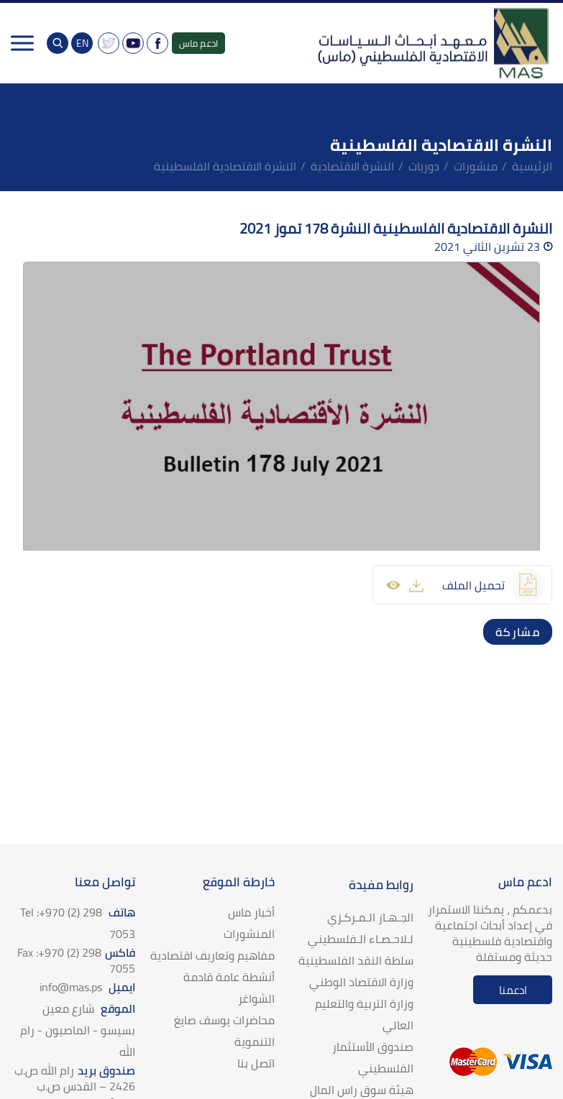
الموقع (77, 1030)
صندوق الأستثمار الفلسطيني (372, 1057)
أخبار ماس (251, 912)
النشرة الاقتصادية (352, 166)
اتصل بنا (256, 1063)
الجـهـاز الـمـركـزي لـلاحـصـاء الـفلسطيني (360, 927)
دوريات (423, 166)
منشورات (476, 166)
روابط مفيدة (381, 884)
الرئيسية (532, 166)
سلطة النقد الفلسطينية (355, 960)
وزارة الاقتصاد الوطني (361, 982)
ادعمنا (513, 990)
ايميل (87, 987)
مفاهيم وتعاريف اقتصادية (212, 955)
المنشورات (249, 933)
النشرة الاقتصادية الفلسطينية (225, 166)
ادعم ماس (198, 43)
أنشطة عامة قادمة (229, 977)
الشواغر (256, 998)
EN (82, 43)
